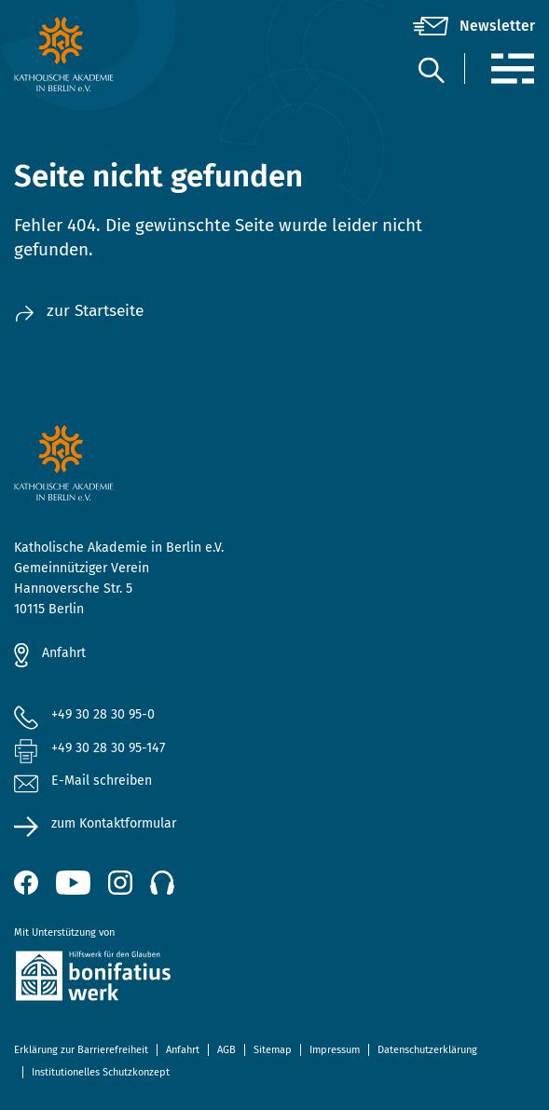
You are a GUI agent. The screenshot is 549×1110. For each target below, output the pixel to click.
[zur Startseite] (100, 54)
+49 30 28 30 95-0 (103, 714)
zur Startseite (79, 311)
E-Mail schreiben (83, 781)
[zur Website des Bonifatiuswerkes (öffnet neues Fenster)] (274, 979)
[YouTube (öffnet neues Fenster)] (73, 882)
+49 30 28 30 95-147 (108, 748)
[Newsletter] (474, 26)
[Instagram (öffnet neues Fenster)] (120, 882)
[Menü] (512, 68)
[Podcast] (162, 882)
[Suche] (430, 69)
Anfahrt (64, 653)
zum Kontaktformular (113, 823)
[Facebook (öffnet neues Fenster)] (26, 882)
